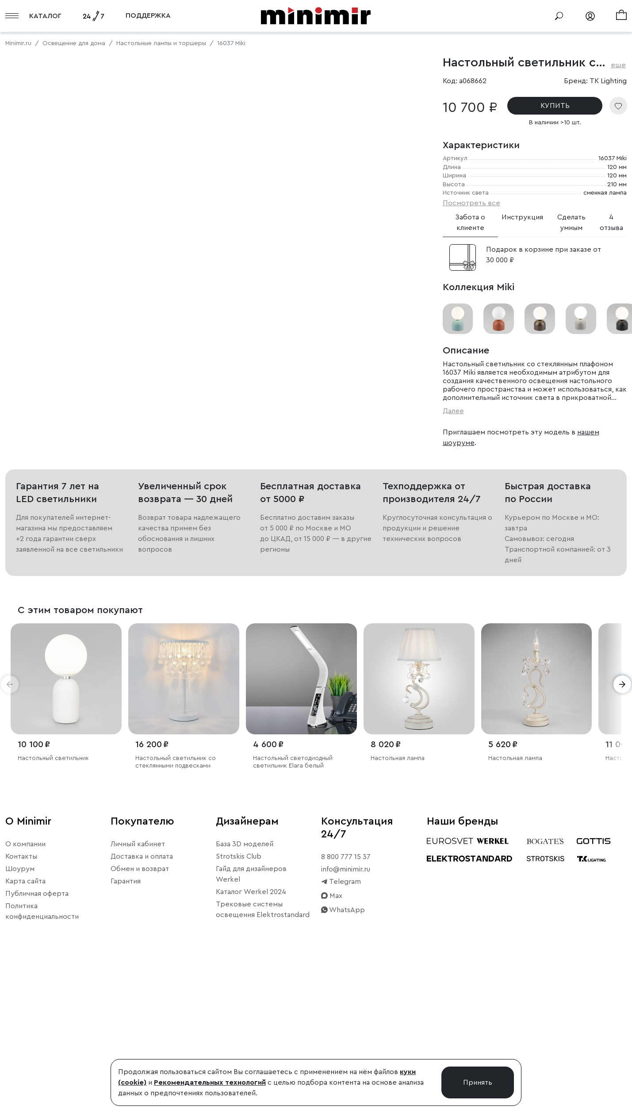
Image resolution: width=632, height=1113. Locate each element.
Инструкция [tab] (522, 217)
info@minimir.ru (345, 1013)
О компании (25, 987)
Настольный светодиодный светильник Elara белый (293, 905)
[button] (10, 828)
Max (331, 1039)
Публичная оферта (37, 1037)
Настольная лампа (398, 901)
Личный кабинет (138, 987)
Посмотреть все (471, 203)
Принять (477, 1082)
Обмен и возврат (140, 1012)
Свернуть (110, 355)
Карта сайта (25, 1025)
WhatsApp (343, 1053)
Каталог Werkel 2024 (251, 1035)
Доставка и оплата (142, 1000)
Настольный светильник (53, 901)
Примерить (48, 355)
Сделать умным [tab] (571, 222)
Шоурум (19, 1012)
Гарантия (126, 1025)
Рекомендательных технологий (210, 1082)
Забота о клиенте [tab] (470, 222)
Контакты (21, 1000)
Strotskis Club (238, 1000)
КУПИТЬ (555, 105)
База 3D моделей (244, 987)
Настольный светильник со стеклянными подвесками (175, 905)
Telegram (341, 1025)
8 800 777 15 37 (346, 1000)
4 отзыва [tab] (611, 222)
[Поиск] (559, 16)
